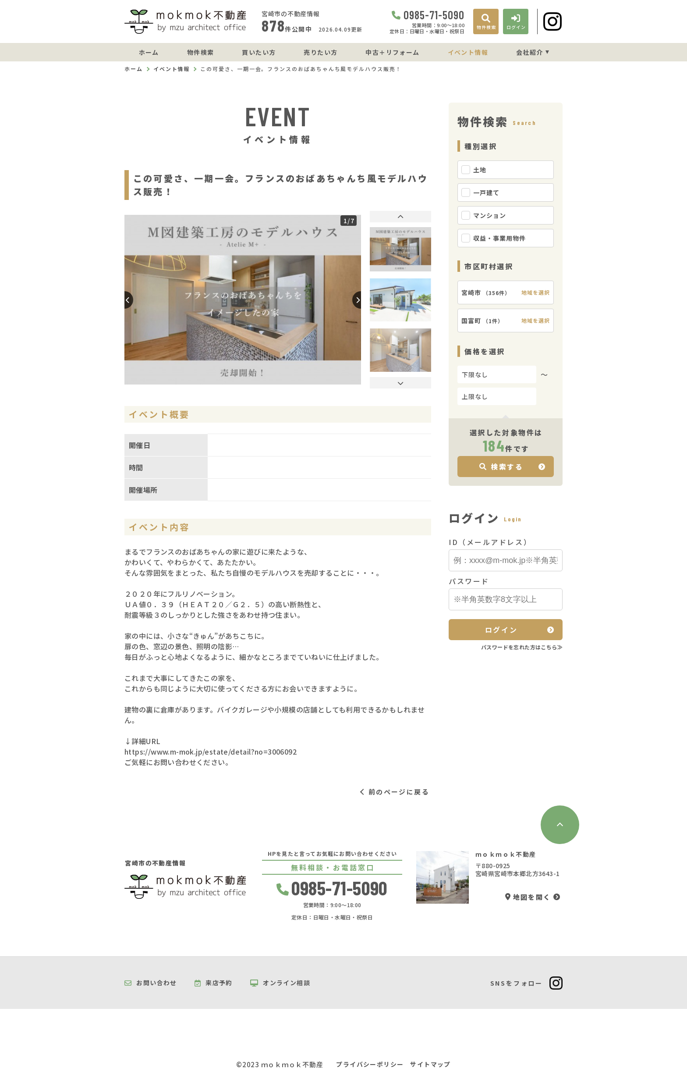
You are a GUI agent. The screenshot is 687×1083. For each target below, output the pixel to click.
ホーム (149, 52)
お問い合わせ (150, 983)
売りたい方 (320, 52)
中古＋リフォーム (392, 52)
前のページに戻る (398, 791)
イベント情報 (468, 52)
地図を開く (528, 896)
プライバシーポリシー (370, 1064)
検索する (501, 466)
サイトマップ (430, 1064)
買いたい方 (259, 52)
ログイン (501, 629)
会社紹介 (529, 52)
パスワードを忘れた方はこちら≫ (522, 647)
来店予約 (214, 983)
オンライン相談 (280, 983)
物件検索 (200, 52)
